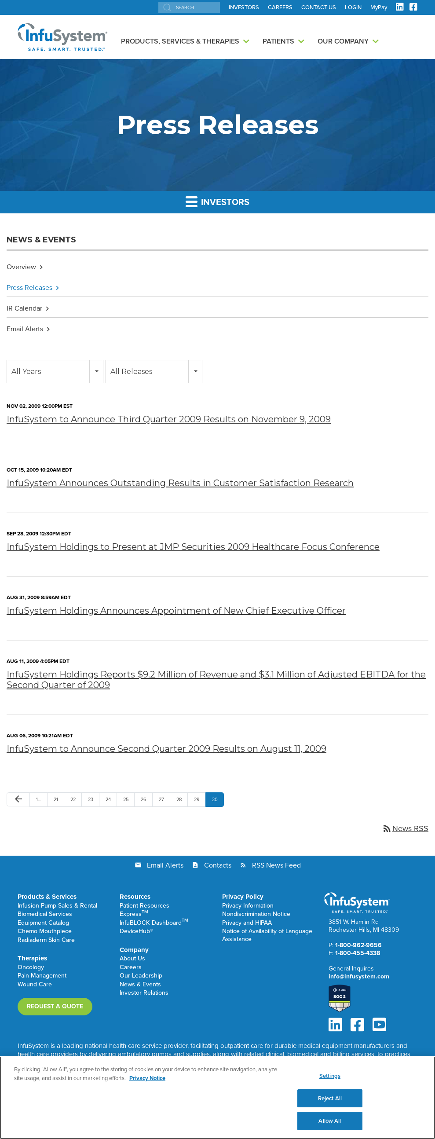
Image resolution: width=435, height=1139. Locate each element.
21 (56, 799)
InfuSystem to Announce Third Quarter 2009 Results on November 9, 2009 (169, 419)
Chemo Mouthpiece (45, 931)
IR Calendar (24, 308)
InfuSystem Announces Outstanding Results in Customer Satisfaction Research (180, 483)
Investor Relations (144, 993)
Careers (131, 967)
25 (125, 799)
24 (108, 799)
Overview (21, 267)
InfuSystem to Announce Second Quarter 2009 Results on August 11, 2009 (166, 748)
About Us (132, 959)
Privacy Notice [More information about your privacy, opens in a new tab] (147, 1078)
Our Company (343, 41)
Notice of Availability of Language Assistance (267, 935)
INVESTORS (244, 7)
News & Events (140, 985)
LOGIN (353, 7)
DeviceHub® (136, 931)
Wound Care (35, 985)
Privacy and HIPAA (247, 923)
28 (179, 799)
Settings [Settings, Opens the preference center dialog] (329, 1076)
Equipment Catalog (43, 923)
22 (73, 799)
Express (134, 914)
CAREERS (280, 7)
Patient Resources (144, 906)
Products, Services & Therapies (180, 41)
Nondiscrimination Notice (256, 914)
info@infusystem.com (359, 976)
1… (38, 799)
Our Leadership (141, 976)
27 (161, 799)
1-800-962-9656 (358, 945)
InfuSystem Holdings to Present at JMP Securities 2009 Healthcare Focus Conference (193, 547)
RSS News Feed (276, 865)
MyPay (378, 7)
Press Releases (29, 287)
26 (143, 799)
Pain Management (42, 976)
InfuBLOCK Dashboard (154, 923)
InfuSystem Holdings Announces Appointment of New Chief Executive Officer (176, 610)
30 (215, 799)
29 (197, 799)
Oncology (31, 967)
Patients (278, 41)
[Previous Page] (18, 799)
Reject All (330, 1099)
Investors (217, 202)
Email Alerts (25, 329)
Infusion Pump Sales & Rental (57, 906)
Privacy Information (248, 906)
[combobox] (55, 371)
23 (90, 799)
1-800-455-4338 (357, 953)
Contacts (217, 865)
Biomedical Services (45, 914)
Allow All (329, 1121)
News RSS (405, 828)
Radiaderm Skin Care (46, 940)
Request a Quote (55, 1006)
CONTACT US (318, 7)
